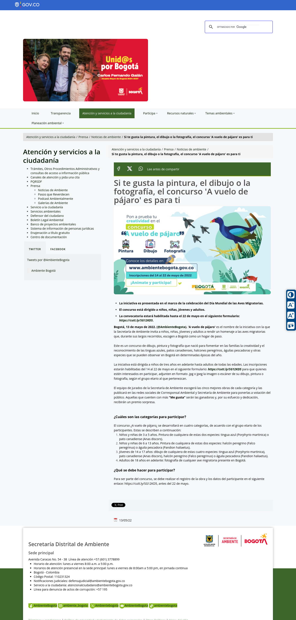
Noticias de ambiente (106, 137)
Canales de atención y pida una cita (55, 177)
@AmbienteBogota (171, 327)
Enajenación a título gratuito (50, 233)
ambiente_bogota (73, 605)
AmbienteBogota (42, 605)
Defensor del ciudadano (47, 216)
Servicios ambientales (46, 211)
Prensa (83, 137)
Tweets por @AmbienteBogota (48, 260)
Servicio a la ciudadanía (47, 207)
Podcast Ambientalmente (55, 199)
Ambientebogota (104, 605)
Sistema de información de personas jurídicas (62, 228)
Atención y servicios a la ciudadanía (50, 137)
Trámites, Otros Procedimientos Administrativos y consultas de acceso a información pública (65, 171)
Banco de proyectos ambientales (53, 224)
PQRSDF (36, 181)
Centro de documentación (49, 237)
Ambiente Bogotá (43, 270)
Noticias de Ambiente (53, 190)
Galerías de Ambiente (53, 203)
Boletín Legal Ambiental (47, 220)
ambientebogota (163, 605)
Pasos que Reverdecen (53, 194)
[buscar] (238, 27)
